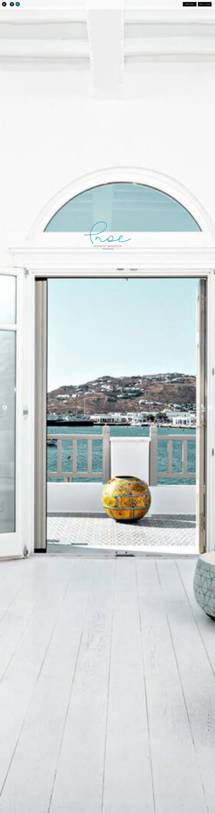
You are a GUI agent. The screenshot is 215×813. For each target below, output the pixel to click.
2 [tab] (208, 719)
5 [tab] (208, 730)
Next (210, 408)
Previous (5, 408)
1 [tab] (208, 715)
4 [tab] (208, 726)
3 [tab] (208, 722)
